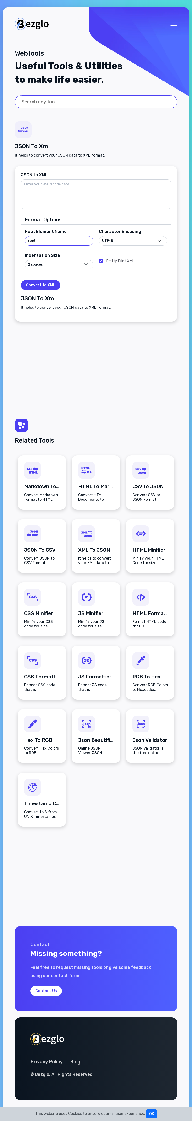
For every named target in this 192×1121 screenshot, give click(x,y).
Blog (75, 1062)
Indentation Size (42, 255)
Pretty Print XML (120, 261)
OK (151, 1113)
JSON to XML (34, 174)
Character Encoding (120, 231)
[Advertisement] (96, 366)
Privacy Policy (46, 1062)
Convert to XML (40, 285)
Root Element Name (46, 231)
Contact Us (46, 991)
